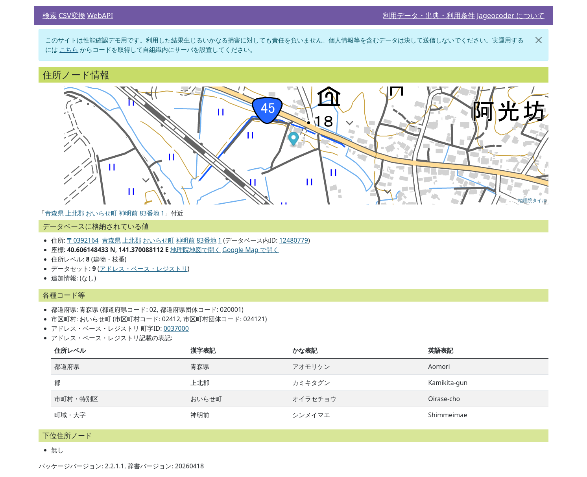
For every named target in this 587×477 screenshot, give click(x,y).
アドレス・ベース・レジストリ (144, 268)
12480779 (293, 240)
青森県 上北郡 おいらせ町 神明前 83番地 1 (104, 213)
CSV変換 (72, 15)
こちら (68, 49)
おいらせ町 (158, 240)
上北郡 (131, 240)
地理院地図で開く (195, 249)
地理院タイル (532, 200)
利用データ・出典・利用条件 (429, 15)
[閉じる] (538, 40)
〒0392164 (82, 240)
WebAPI (100, 15)
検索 (49, 15)
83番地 (206, 240)
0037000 (176, 328)
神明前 (185, 240)
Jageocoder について (511, 15)
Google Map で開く (250, 249)
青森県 (111, 240)
